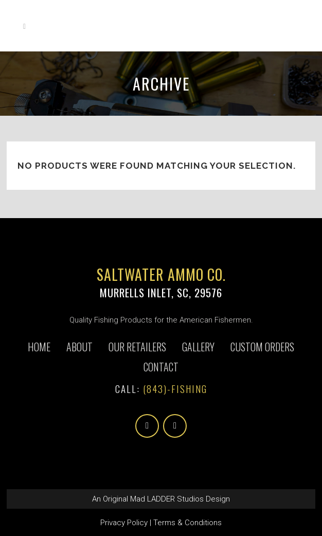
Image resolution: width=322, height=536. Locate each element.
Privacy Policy (124, 522)
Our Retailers (137, 346)
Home (39, 346)
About (79, 346)
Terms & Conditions (187, 522)
